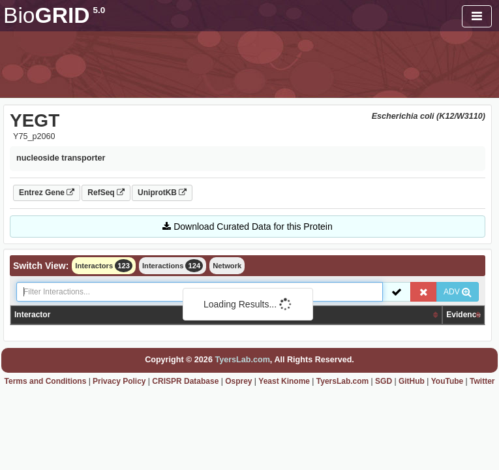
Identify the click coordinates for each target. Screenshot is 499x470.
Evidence (463, 314)
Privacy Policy (119, 381)
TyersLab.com (242, 359)
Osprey (238, 381)
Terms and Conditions (46, 381)
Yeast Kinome (284, 381)
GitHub (412, 381)
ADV (458, 291)
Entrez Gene (46, 192)
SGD (383, 381)
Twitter (482, 381)
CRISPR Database (185, 381)
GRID (54, 15)
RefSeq (106, 192)
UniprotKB (162, 192)
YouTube (447, 381)
